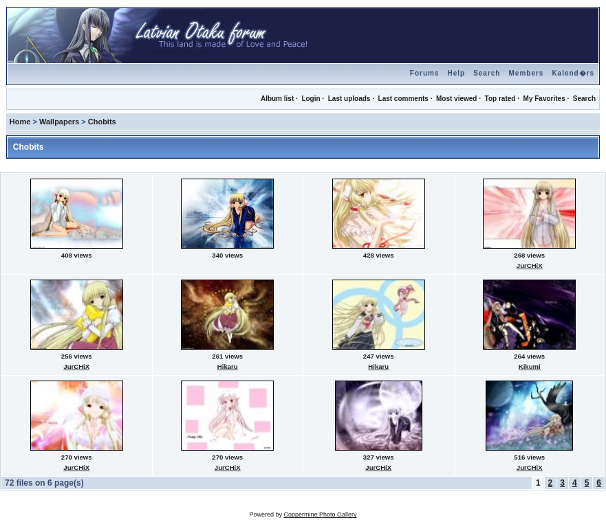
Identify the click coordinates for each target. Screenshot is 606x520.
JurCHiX (530, 265)
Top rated (500, 98)
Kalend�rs (573, 73)
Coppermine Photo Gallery (319, 514)
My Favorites (544, 98)
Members (525, 73)
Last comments (403, 98)
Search (486, 73)
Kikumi (530, 366)
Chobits (102, 121)
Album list (277, 98)
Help (456, 73)
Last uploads (349, 98)
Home (20, 121)
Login (310, 98)
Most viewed (456, 98)
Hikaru (227, 366)
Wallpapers (59, 121)
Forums (425, 73)
